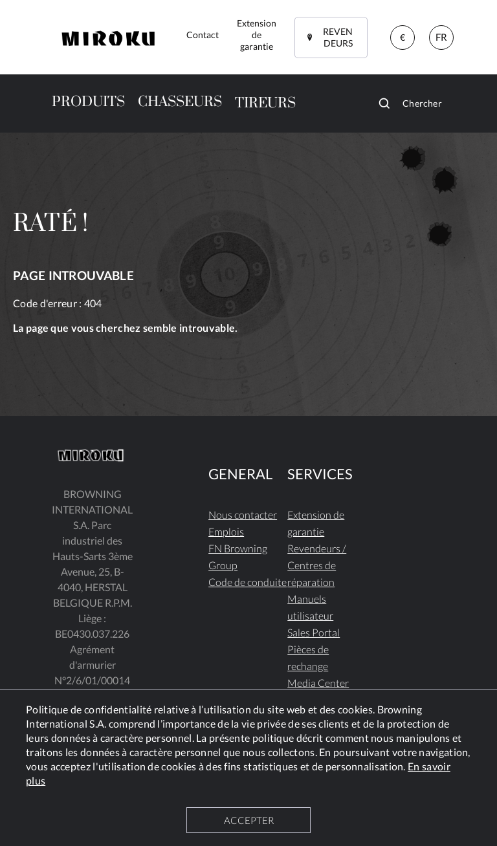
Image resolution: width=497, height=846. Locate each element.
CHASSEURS (180, 102)
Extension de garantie (315, 522)
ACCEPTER (249, 820)
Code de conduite (247, 582)
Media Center (318, 683)
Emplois (226, 531)
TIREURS (265, 103)
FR (441, 37)
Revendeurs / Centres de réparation (316, 565)
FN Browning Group (237, 556)
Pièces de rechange (308, 657)
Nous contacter (242, 514)
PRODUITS (88, 102)
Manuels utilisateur (310, 607)
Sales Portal (313, 632)
